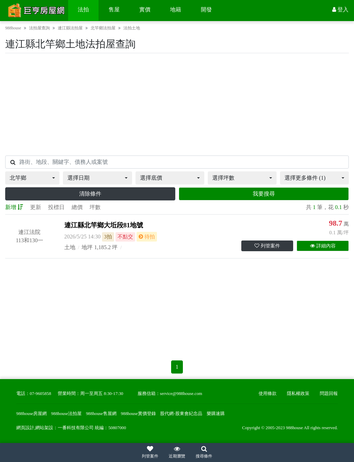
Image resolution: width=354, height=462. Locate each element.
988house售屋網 (101, 413)
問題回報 (329, 393)
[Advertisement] (177, 104)
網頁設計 (25, 427)
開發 (206, 9)
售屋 (114, 9)
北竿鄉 (18, 178)
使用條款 (268, 393)
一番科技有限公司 (76, 427)
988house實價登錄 (138, 413)
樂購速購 (216, 413)
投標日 (56, 207)
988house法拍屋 (66, 413)
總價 (77, 207)
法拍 (83, 9)
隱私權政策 (298, 393)
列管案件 (267, 245)
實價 (144, 9)
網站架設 (44, 427)
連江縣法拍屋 (70, 28)
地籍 (175, 9)
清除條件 (90, 194)
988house (13, 28)
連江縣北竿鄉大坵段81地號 (103, 225)
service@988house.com (181, 393)
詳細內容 (323, 245)
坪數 (95, 207)
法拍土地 (131, 28)
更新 (35, 207)
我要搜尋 (264, 194)
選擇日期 (78, 178)
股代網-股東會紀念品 (181, 413)
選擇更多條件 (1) (305, 178)
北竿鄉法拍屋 (103, 28)
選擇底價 (151, 178)
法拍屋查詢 (39, 28)
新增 (14, 207)
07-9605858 (40, 393)
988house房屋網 (31, 413)
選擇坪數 (223, 178)
